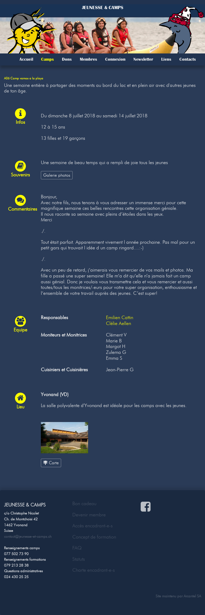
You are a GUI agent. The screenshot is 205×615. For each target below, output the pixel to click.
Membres (88, 59)
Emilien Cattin (119, 317)
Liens (166, 59)
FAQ (77, 548)
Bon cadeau (84, 503)
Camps (47, 59)
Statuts (78, 559)
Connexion (115, 59)
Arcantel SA (192, 596)
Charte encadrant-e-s (93, 570)
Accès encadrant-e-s (92, 526)
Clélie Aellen (118, 323)
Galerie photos (56, 175)
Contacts (187, 59)
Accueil (26, 59)
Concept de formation (94, 537)
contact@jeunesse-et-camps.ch (28, 536)
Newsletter (143, 59)
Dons (67, 59)
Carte (51, 462)
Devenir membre (89, 515)
